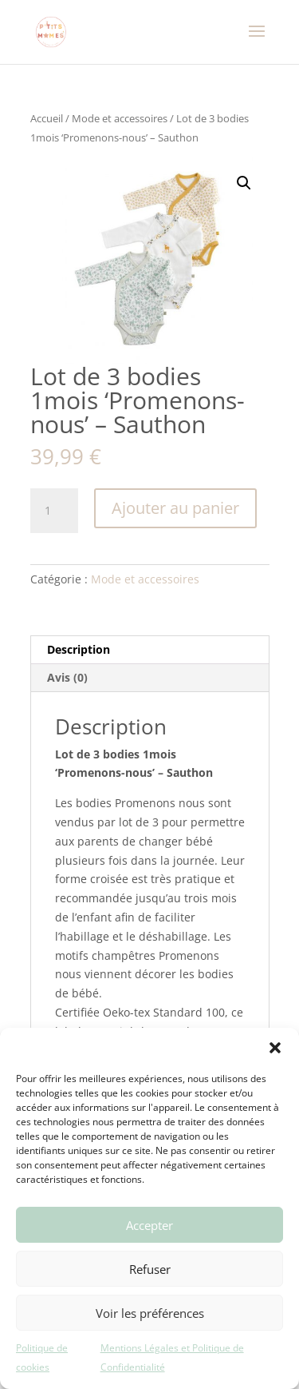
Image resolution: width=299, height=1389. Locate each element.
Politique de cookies (42, 1357)
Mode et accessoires (119, 118)
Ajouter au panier (175, 508)
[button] (275, 1048)
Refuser (150, 1269)
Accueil (46, 118)
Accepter (149, 1225)
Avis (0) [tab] (67, 677)
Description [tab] (78, 649)
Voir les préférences (150, 1313)
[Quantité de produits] (54, 510)
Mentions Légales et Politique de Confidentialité (172, 1357)
